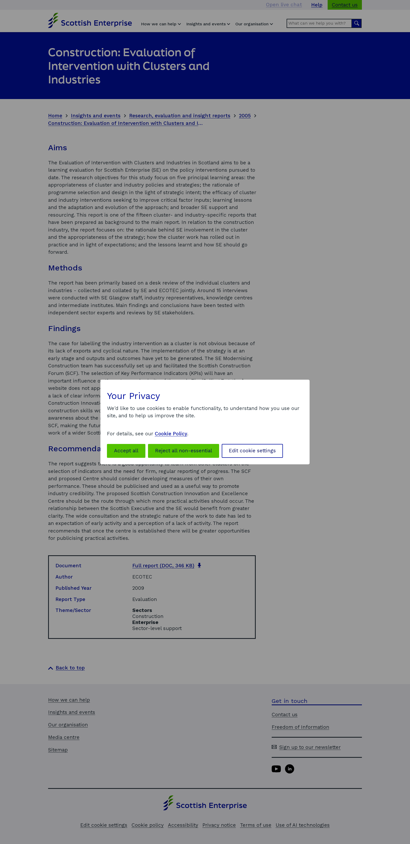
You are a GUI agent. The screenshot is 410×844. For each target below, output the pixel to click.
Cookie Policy (171, 434)
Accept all (126, 451)
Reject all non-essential (183, 451)
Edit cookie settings (252, 451)
